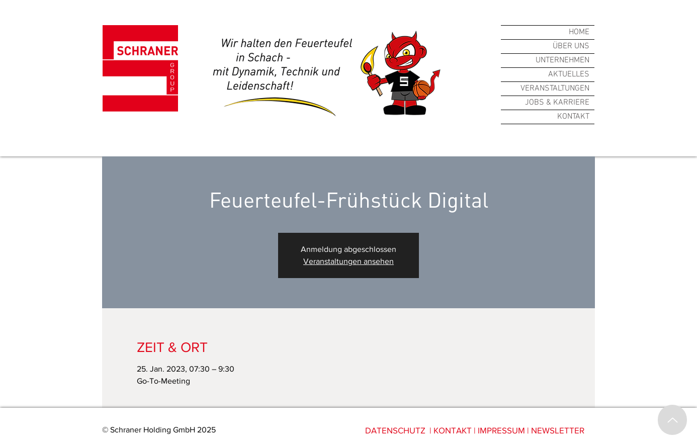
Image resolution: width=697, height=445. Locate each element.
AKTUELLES (568, 74)
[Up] (672, 420)
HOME (579, 32)
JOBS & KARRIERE (557, 103)
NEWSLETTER (557, 430)
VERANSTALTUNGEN (554, 88)
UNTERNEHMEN (562, 60)
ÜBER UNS (571, 46)
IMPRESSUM (501, 430)
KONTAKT (573, 117)
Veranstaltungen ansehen (348, 261)
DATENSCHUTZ (395, 430)
